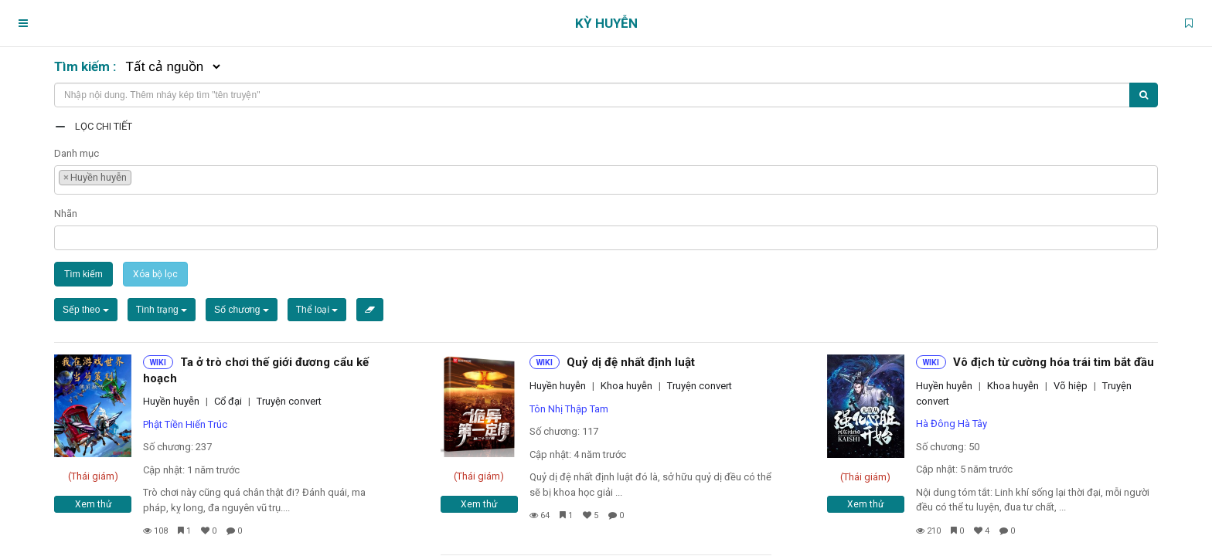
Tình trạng (161, 309)
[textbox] (139, 175)
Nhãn (65, 213)
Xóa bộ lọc (155, 274)
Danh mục (76, 153)
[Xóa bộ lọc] (369, 309)
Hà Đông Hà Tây (951, 423)
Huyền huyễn (171, 401)
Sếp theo (86, 309)
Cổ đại (228, 401)
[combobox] (606, 180)
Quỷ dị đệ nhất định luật (631, 362)
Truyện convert (289, 401)
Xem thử (93, 504)
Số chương (241, 309)
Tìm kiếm (83, 274)
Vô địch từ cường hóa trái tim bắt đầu (1053, 362)
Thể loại (317, 309)
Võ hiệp (1071, 386)
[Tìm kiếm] (1143, 95)
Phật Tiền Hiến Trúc (185, 424)
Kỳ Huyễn (606, 23)
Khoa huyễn (626, 386)
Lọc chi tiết (103, 126)
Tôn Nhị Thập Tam (568, 409)
